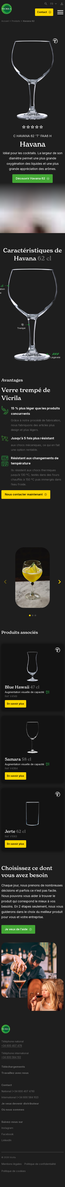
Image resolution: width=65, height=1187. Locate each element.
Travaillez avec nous (15, 1073)
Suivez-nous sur (12, 1121)
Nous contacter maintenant (26, 494)
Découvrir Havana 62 (32, 178)
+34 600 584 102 (11, 1057)
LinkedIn (6, 1140)
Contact (44, 12)
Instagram (7, 1128)
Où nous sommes (12, 1109)
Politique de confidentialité (40, 1164)
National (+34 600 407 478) (18, 1091)
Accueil (5, 21)
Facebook (7, 1134)
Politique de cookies (13, 1171)
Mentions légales (11, 1164)
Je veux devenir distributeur (20, 1103)
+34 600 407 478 (11, 1045)
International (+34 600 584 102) (20, 1097)
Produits (16, 21)
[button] (30, 615)
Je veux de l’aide (18, 929)
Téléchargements (13, 1066)
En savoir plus (15, 703)
